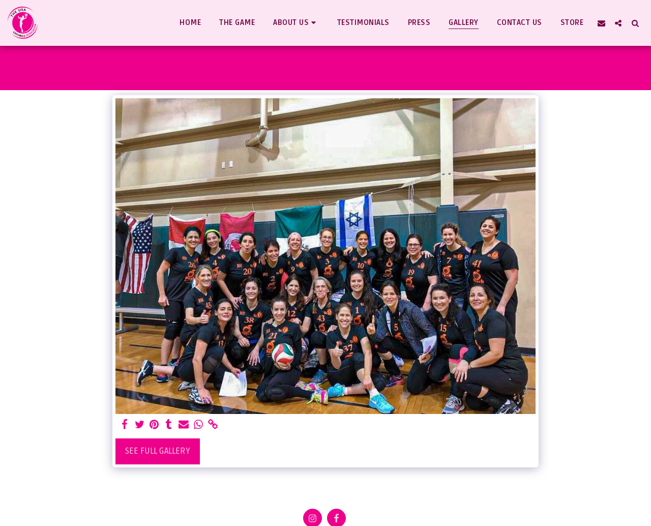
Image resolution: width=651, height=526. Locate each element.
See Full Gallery (157, 451)
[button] (296, 23)
